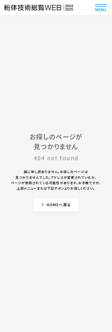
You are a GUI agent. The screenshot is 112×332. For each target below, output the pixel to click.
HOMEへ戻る (59, 204)
